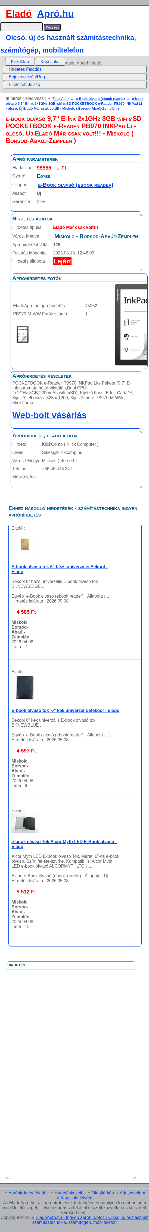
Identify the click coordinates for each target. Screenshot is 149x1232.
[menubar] (35, 62)
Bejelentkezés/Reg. (27, 77)
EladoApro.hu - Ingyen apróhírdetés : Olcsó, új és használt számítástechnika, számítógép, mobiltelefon (90, 1220)
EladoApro (60, 99)
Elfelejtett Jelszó (24, 84)
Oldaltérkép (103, 1193)
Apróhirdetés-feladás (28, 1193)
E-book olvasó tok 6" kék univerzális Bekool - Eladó (65, 710)
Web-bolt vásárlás (49, 415)
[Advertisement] (48, 1091)
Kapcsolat (50, 61)
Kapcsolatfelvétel (76, 1198)
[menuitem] (20, 62)
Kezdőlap (20, 61)
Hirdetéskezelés (70, 1193)
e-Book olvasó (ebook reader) (100, 99)
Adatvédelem (132, 1193)
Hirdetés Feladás (25, 69)
